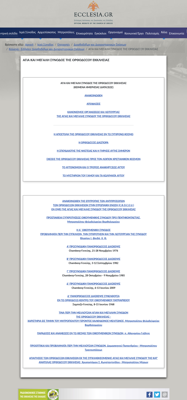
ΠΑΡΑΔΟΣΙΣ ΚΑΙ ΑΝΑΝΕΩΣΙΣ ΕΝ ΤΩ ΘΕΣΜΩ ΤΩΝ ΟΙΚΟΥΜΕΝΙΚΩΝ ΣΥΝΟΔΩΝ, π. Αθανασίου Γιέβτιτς (93, 333)
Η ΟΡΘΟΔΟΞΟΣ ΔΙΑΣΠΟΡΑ (93, 142)
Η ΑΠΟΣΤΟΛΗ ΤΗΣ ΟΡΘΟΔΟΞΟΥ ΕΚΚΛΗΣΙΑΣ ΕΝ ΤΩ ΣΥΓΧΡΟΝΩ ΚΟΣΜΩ (93, 134)
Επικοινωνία (176, 33)
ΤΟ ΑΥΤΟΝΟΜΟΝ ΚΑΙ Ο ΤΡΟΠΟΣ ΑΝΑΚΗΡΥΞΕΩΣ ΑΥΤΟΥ (93, 167)
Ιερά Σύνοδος (27, 32)
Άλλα (164, 32)
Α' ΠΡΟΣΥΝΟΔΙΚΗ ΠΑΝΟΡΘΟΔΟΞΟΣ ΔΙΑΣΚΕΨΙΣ (93, 246)
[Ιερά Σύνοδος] (21, 39)
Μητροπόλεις (66, 32)
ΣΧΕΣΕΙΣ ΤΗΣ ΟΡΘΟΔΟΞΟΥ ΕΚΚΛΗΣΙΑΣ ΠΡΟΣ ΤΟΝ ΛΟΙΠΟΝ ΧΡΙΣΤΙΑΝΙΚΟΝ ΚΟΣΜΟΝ (93, 159)
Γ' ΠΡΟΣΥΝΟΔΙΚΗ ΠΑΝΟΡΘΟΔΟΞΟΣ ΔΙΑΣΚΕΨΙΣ (93, 271)
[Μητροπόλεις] (59, 39)
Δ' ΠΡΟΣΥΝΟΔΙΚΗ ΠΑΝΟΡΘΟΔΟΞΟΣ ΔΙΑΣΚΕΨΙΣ (93, 283)
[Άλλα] (163, 39)
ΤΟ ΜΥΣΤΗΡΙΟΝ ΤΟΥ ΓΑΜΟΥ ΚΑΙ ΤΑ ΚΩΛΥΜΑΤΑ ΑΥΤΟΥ (93, 175)
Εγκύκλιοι (101, 33)
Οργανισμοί (115, 32)
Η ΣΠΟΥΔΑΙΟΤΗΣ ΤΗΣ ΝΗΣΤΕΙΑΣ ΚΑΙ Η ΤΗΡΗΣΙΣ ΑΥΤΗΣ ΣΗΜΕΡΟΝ (93, 150)
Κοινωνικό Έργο (134, 33)
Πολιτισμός (152, 33)
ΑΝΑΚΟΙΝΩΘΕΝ (94, 95)
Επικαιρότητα (84, 33)
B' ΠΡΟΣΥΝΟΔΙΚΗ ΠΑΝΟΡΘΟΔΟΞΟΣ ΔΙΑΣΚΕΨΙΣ (93, 259)
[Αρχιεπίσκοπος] (39, 39)
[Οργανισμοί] (110, 39)
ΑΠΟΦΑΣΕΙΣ (93, 103)
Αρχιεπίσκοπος (47, 32)
